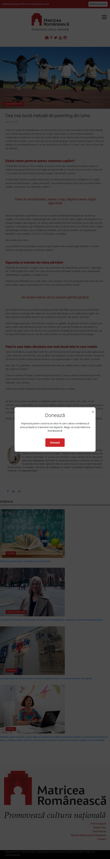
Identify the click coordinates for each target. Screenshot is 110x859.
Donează (55, 442)
